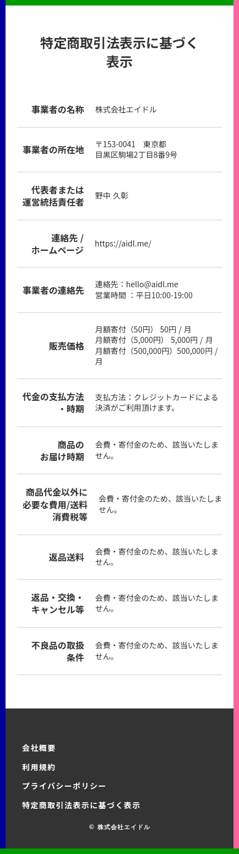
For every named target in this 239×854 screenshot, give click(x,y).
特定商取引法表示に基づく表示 (81, 804)
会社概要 (39, 747)
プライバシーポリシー (64, 785)
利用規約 (39, 766)
